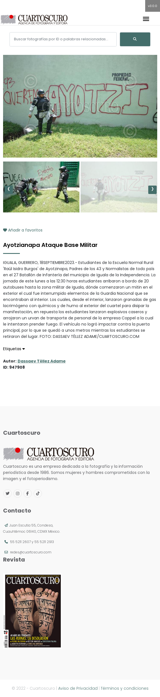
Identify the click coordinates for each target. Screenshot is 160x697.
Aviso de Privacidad (78, 688)
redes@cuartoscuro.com (30, 552)
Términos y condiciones (125, 688)
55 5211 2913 (44, 541)
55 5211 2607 (20, 541)
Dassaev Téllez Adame (42, 361)
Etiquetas (14, 349)
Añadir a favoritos (23, 230)
